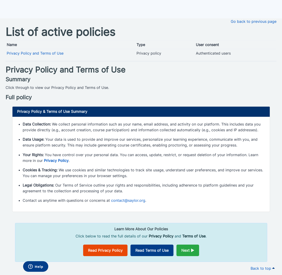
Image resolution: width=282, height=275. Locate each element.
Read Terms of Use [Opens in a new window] (152, 250)
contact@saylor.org (128, 200)
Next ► (187, 250)
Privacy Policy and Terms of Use (35, 53)
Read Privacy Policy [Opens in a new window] (105, 250)
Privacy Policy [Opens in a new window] (56, 160)
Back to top (263, 268)
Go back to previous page (253, 21)
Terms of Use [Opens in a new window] (194, 236)
